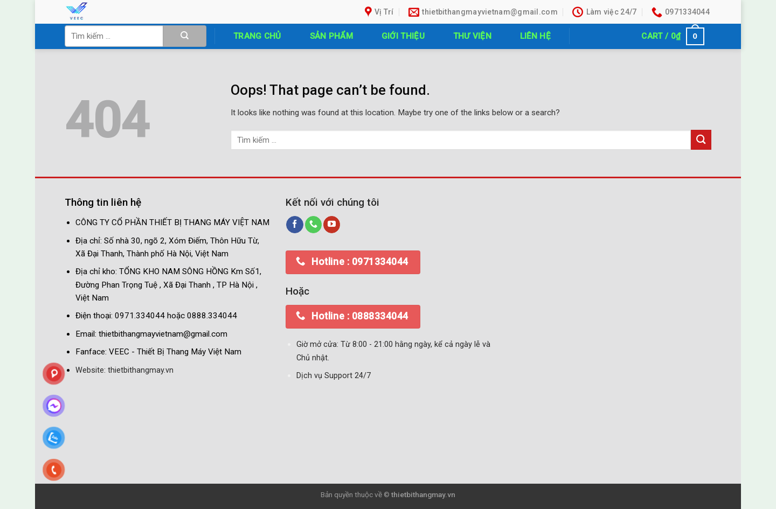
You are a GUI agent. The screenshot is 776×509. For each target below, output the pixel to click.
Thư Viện (472, 36)
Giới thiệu (403, 36)
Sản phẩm (331, 36)
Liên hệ (535, 36)
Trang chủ (257, 36)
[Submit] (184, 36)
